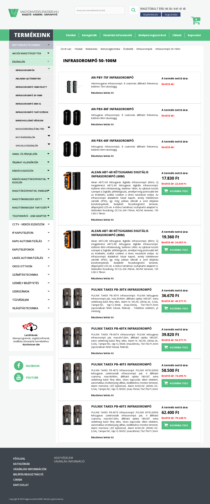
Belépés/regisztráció (152, 35)
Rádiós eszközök (22, 170)
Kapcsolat (194, 35)
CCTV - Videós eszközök (28, 224)
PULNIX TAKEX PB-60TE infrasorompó (121, 406)
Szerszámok (20, 291)
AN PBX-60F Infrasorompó (112, 141)
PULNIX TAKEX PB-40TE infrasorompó (121, 364)
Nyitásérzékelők (25, 137)
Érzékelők (18, 61)
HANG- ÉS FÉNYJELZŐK (24, 154)
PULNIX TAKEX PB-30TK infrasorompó (121, 289)
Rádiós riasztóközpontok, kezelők (29, 181)
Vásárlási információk (117, 35)
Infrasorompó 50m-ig (28, 103)
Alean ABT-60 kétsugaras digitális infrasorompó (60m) (119, 174)
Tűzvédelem (20, 300)
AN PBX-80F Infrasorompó (112, 109)
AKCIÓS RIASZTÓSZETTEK (26, 53)
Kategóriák (89, 35)
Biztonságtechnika (26, 45)
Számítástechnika (25, 274)
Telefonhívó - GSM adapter (29, 215)
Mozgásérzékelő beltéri (30, 128)
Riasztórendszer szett (27, 199)
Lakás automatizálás (27, 258)
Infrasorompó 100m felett (31, 86)
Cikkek (176, 35)
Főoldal (71, 35)
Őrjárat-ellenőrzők (25, 162)
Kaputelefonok (23, 249)
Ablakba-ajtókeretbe (28, 78)
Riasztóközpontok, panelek (30, 190)
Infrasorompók (25, 70)
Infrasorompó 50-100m (29, 95)
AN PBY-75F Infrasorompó (112, 77)
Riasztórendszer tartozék (29, 207)
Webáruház (91, 48)
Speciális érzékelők (27, 145)
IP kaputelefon (22, 233)
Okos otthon (22, 266)
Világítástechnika (25, 308)
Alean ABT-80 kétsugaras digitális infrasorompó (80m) (119, 233)
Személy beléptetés (25, 283)
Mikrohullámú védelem (29, 120)
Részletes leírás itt (102, 92)
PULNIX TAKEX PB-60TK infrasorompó (121, 328)
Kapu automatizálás (27, 241)
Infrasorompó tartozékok (32, 112)
